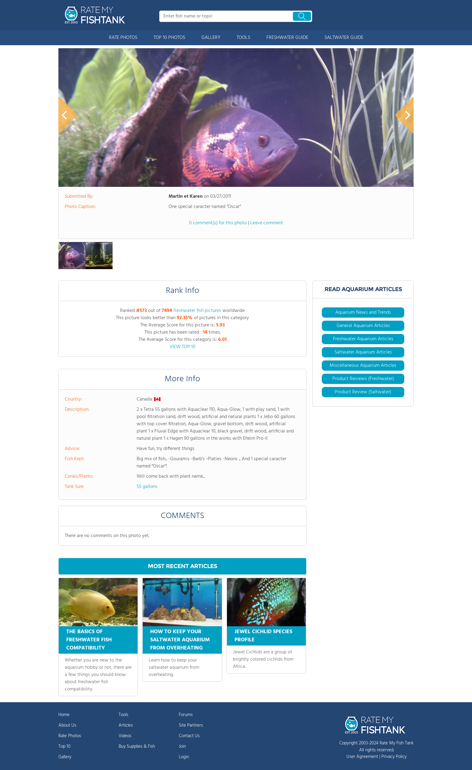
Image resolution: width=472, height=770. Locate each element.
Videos (125, 736)
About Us (67, 725)
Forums (186, 714)
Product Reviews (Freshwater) (363, 379)
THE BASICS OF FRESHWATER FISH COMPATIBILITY (89, 640)
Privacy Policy (394, 756)
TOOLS (243, 38)
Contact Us (189, 736)
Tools (123, 714)
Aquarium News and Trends (363, 312)
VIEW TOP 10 (182, 347)
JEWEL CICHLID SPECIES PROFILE (263, 636)
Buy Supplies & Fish (137, 746)
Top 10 (64, 746)
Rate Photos (69, 736)
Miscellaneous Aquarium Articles (363, 365)
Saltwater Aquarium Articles (363, 352)
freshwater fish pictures (197, 311)
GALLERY (210, 38)
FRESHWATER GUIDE (287, 38)
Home (64, 714)
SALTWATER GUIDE (343, 38)
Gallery (64, 757)
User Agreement (362, 756)
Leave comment (266, 223)
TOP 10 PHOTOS (169, 38)
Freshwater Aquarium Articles (363, 339)
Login (184, 757)
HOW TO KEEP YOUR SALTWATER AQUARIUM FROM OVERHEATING (180, 640)
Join (182, 746)
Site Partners (191, 725)
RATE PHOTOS (123, 38)
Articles (126, 725)
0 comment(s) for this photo (218, 223)
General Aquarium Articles (363, 326)
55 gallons (147, 487)
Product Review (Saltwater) (363, 392)
